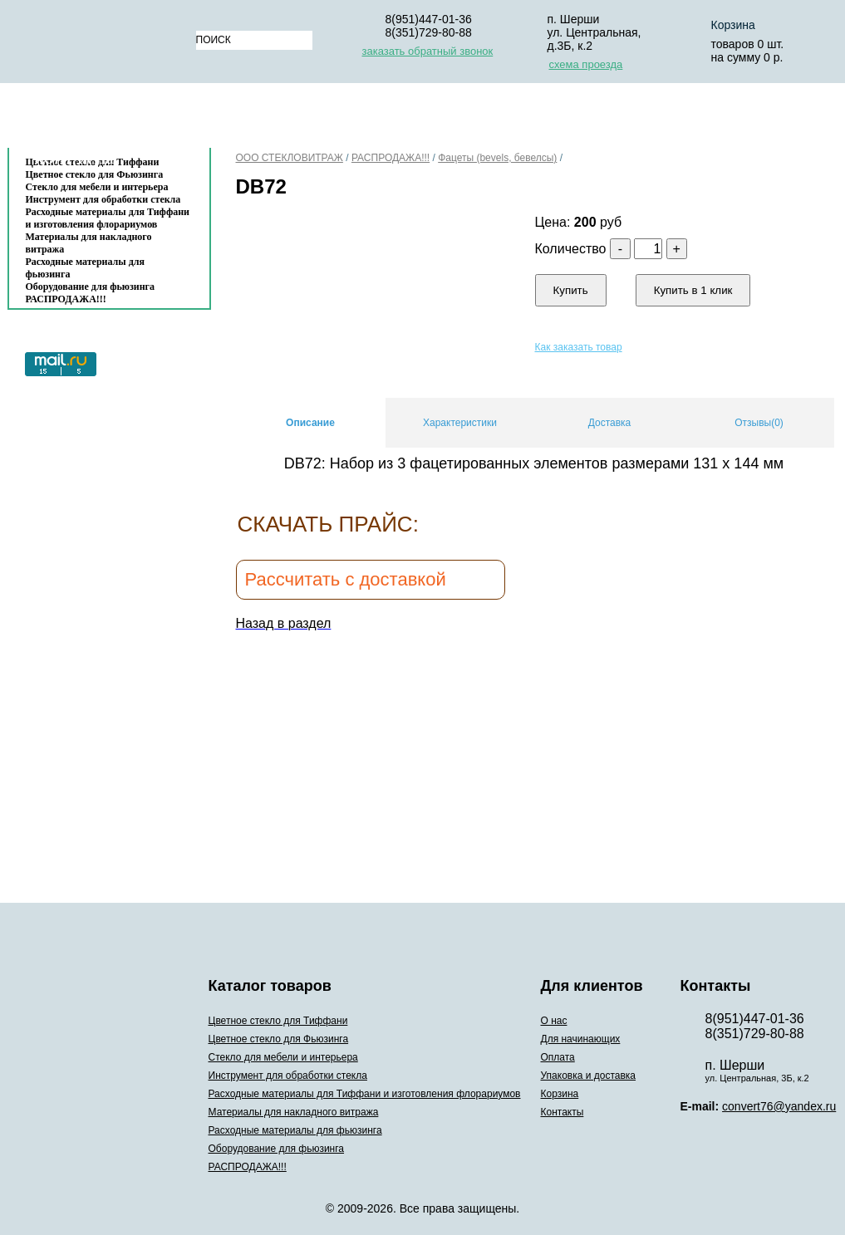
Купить (570, 290)
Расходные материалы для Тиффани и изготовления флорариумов (108, 218)
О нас (235, 119)
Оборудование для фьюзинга (90, 286)
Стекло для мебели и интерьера (97, 187)
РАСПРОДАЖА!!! (66, 299)
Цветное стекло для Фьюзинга (279, 1039)
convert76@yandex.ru (779, 1106)
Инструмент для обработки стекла (103, 199)
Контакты (75, 159)
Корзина (709, 119)
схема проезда (586, 64)
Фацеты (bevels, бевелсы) (497, 158)
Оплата (451, 119)
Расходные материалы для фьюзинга (85, 268)
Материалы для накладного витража (89, 243)
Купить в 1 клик (693, 290)
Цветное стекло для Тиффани (278, 1021)
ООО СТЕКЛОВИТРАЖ (289, 158)
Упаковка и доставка (578, 119)
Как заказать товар (578, 347)
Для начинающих (340, 119)
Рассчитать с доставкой (345, 579)
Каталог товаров (101, 119)
